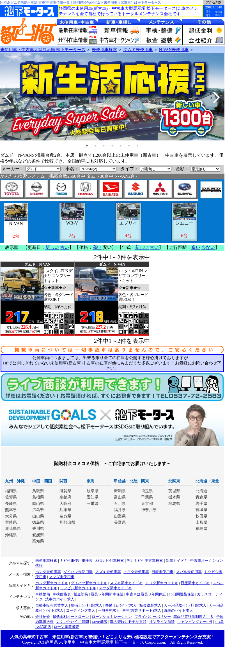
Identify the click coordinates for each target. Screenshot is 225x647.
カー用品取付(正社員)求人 (185, 605)
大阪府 (65, 504)
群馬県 (174, 504)
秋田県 (201, 516)
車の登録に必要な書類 (128, 622)
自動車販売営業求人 (51, 605)
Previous (8, 97)
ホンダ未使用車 (48, 572)
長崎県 (11, 504)
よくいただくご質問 (72, 622)
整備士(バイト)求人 (121, 605)
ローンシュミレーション (112, 616)
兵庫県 (65, 510)
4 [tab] (112, 146)
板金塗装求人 (150, 605)
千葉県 (147, 497)
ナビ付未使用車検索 (76, 560)
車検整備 (42, 594)
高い (97, 247)
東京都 (147, 504)
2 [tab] (95, 146)
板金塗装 (81, 594)
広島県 (38, 510)
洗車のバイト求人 (59, 599)
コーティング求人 (80, 610)
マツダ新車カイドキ (115, 588)
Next (216, 97)
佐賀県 (11, 497)
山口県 (38, 516)
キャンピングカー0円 (194, 622)
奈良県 (65, 516)
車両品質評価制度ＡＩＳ (193, 616)
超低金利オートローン (70, 616)
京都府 (65, 497)
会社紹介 (42, 616)
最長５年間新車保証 (107, 594)
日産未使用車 (162, 572)
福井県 (120, 510)
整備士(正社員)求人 (86, 605)
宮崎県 (11, 522)
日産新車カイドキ (195, 583)
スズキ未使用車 (108, 572)
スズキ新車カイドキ (126, 583)
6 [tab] (129, 146)
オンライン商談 (162, 622)
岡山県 (38, 504)
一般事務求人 (109, 610)
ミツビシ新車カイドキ (78, 588)
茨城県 (174, 491)
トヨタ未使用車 (136, 572)
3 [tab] (104, 146)
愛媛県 (38, 535)
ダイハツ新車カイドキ (89, 583)
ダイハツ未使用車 (78, 572)
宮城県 (201, 510)
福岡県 (11, 491)
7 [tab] (137, 146)
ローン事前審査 (66, 627)
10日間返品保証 (181, 594)
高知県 (38, 541)
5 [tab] (120, 146)
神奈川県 (149, 510)
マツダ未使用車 (61, 577)
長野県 (120, 522)
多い (195, 247)
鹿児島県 (13, 528)
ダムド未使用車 (138, 49)
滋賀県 (65, 491)
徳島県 (38, 522)
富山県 (120, 497)
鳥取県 (38, 491)
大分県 (11, 516)
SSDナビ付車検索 (109, 560)
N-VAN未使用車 (174, 49)
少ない (208, 247)
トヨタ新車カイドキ (161, 583)
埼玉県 (147, 491)
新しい (52, 247)
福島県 (201, 528)
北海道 (201, 491)
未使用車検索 (104, 49)
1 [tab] (87, 146)
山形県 (201, 522)
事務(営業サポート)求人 (141, 610)
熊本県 (11, 510)
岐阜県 (92, 491)
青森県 (201, 497)
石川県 (120, 504)
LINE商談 (99, 622)
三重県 (92, 504)
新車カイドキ (177, 560)
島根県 (38, 497)
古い (64, 247)
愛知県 (92, 497)
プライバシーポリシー (152, 616)
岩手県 (201, 504)
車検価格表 (61, 594)
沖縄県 (11, 535)
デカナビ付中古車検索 (145, 560)
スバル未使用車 (189, 572)
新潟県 (120, 491)
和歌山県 (67, 522)
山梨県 (120, 516)
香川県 (38, 528)
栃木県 (174, 497)
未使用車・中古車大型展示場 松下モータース (43, 49)
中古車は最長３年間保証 (146, 594)
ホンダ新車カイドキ (51, 583)
